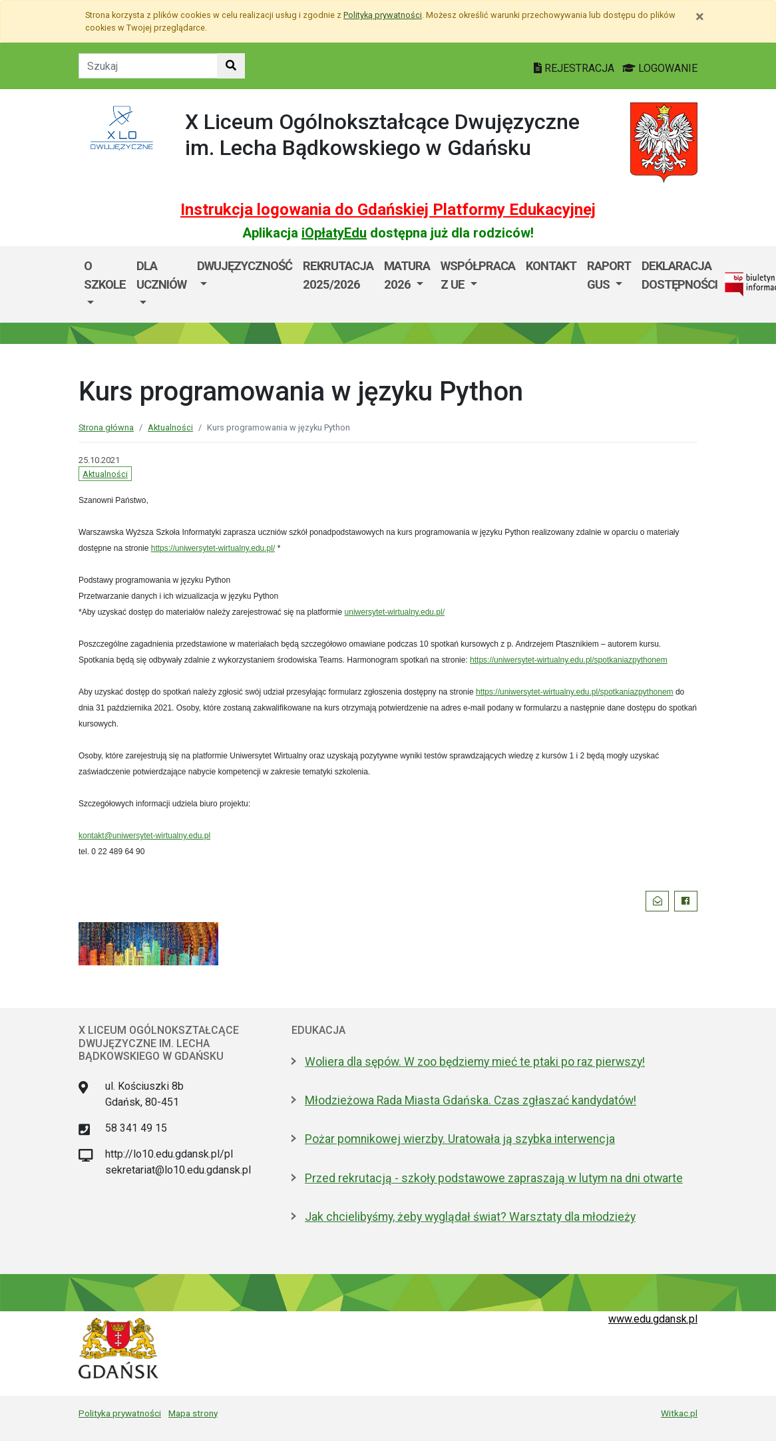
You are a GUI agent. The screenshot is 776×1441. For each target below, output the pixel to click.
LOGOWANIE (659, 68)
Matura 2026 (407, 275)
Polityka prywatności (120, 1413)
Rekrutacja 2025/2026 (338, 275)
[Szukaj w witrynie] (231, 66)
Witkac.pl (679, 1413)
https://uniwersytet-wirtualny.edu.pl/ (213, 548)
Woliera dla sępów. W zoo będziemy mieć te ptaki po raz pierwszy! (475, 1061)
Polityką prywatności (382, 15)
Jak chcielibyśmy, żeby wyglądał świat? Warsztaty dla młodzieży (470, 1216)
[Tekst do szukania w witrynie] (148, 66)
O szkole (105, 275)
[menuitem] (105, 284)
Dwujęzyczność (244, 266)
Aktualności (170, 427)
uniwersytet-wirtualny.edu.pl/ (395, 612)
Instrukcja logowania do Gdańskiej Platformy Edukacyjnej (388, 209)
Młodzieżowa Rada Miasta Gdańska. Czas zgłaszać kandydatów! (470, 1100)
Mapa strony (193, 1413)
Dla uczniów (161, 275)
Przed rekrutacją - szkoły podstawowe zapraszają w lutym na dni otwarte (494, 1178)
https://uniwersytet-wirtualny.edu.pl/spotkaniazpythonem (569, 660)
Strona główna (106, 427)
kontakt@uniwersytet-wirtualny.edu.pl (144, 835)
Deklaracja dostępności (679, 275)
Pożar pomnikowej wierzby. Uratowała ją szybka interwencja (460, 1139)
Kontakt (551, 266)
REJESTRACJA (575, 68)
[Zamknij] (699, 17)
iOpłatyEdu (334, 233)
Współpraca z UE (478, 275)
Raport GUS (609, 275)
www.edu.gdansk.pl (652, 1319)
